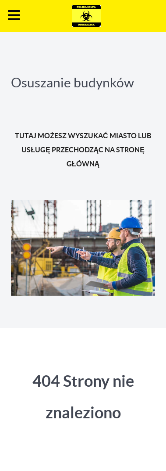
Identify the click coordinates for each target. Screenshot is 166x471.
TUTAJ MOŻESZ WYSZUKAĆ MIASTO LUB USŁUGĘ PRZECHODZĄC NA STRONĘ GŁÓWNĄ (83, 150)
